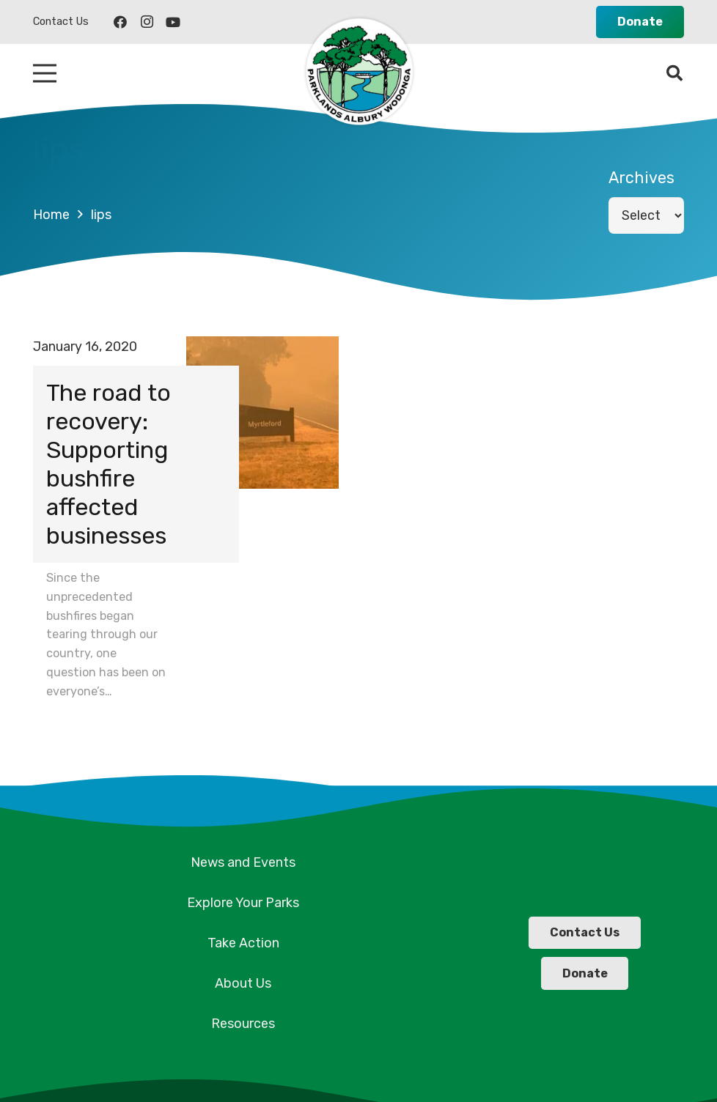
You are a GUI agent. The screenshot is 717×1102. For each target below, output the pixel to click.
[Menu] (45, 73)
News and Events (243, 862)
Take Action (243, 943)
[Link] (358, 73)
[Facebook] (120, 22)
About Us (243, 983)
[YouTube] (173, 22)
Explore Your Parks (243, 903)
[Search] (674, 73)
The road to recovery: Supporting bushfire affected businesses (108, 464)
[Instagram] (146, 22)
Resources (243, 1024)
